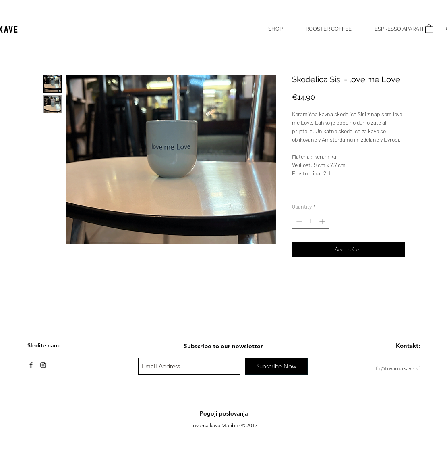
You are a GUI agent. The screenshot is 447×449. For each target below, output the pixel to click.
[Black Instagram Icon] (43, 365)
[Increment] (323, 221)
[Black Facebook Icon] (31, 365)
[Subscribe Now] (276, 366)
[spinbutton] (310, 221)
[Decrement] (298, 221)
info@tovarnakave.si (395, 368)
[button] (429, 28)
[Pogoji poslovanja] (224, 414)
